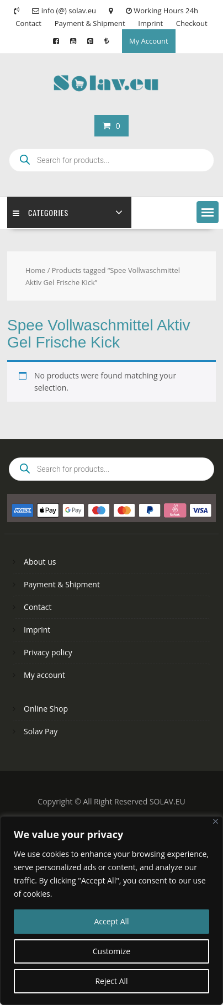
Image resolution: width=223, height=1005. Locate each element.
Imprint (150, 23)
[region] (111, 910)
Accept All (111, 921)
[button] (208, 212)
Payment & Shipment (90, 23)
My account (44, 675)
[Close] (215, 821)
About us (40, 561)
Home (35, 270)
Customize (111, 951)
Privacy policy (48, 652)
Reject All (111, 981)
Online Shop (46, 708)
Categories (40, 212)
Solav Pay (40, 731)
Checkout (192, 23)
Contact (28, 23)
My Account (148, 41)
